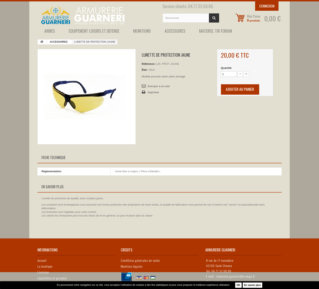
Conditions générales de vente (140, 260)
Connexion (266, 6)
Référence (148, 63)
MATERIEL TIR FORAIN (215, 31)
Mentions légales (131, 266)
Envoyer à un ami (159, 86)
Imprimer (153, 92)
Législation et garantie (52, 278)
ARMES (49, 31)
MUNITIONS (142, 31)
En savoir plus (252, 285)
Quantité (226, 67)
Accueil (42, 260)
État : (145, 69)
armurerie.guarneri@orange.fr (235, 276)
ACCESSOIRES (175, 31)
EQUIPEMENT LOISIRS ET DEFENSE (94, 31)
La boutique (44, 266)
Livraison (43, 272)
